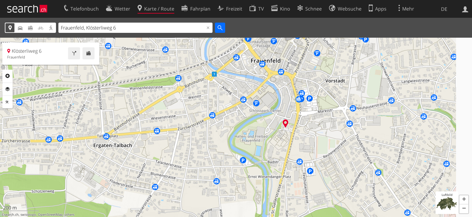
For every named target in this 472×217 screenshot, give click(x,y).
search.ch (11, 214)
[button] (463, 199)
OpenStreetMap (50, 214)
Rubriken (7, 76)
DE (444, 9)
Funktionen (7, 102)
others (69, 214)
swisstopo (28, 214)
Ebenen (7, 89)
